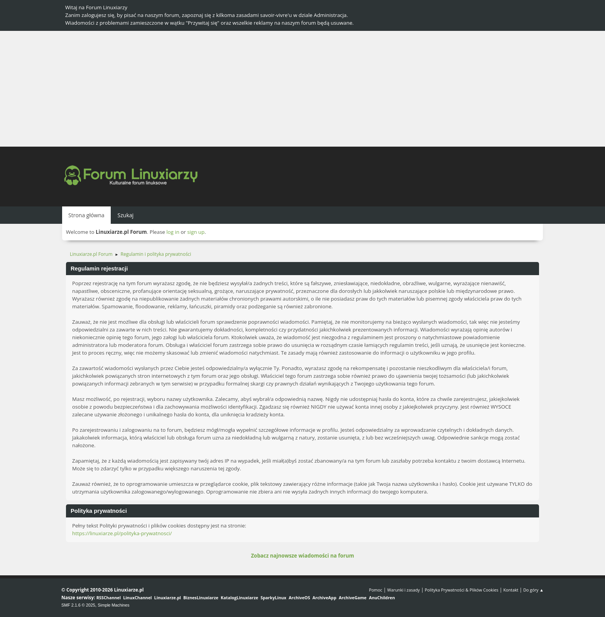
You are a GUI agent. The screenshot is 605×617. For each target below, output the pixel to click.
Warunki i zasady (403, 590)
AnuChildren (382, 597)
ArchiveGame (353, 597)
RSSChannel (108, 597)
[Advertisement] (302, 89)
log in (172, 231)
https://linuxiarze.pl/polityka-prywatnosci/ (122, 533)
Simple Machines (113, 605)
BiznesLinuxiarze (200, 597)
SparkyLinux (273, 597)
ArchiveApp (324, 597)
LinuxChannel (137, 597)
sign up (195, 231)
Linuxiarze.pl (167, 597)
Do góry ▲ (533, 590)
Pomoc (375, 590)
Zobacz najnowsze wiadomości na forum (302, 555)
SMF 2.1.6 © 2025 (78, 605)
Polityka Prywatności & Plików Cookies (462, 590)
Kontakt (510, 590)
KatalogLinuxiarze (239, 597)
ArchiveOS (299, 597)
